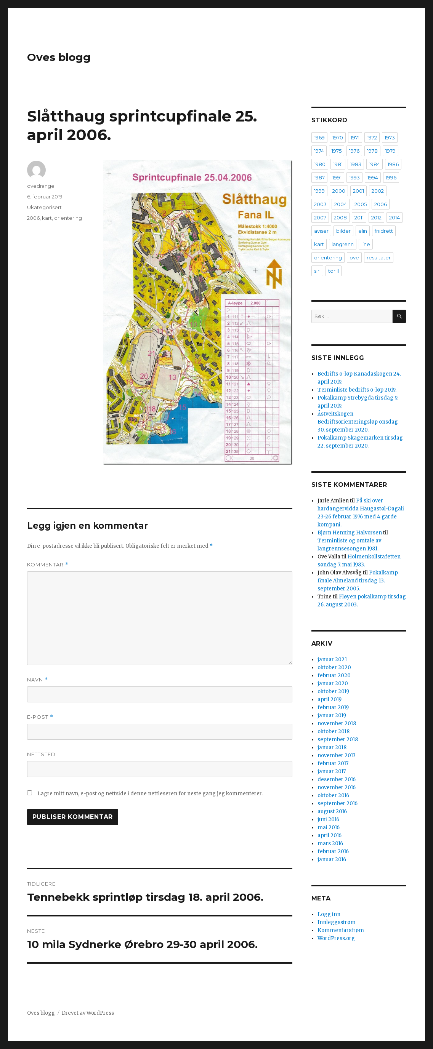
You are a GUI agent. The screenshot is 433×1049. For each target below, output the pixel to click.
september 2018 (338, 739)
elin (362, 231)
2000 (338, 191)
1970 (337, 137)
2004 (340, 204)
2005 (360, 204)
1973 (390, 137)
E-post (40, 717)
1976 (354, 151)
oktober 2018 (334, 731)
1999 (319, 191)
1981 (338, 164)
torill (333, 271)
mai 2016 (329, 827)
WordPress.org (336, 938)
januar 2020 (333, 683)
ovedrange (41, 186)
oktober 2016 (333, 795)
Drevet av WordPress (88, 1013)
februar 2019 (333, 707)
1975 (337, 151)
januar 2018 (332, 747)
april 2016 (330, 835)
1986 (393, 164)
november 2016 (337, 787)
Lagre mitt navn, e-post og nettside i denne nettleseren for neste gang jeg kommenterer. (150, 793)
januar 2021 (332, 659)
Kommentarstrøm (341, 930)
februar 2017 (333, 763)
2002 (378, 191)
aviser (321, 231)
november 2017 (336, 755)
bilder (343, 231)
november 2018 (337, 723)
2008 (340, 217)
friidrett (384, 231)
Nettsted (41, 754)
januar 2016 (332, 859)
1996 (391, 177)
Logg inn (329, 914)
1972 (372, 137)
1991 (337, 177)
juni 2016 (328, 819)
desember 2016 (337, 779)
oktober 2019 (333, 691)
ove (354, 257)
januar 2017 (332, 771)
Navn (37, 679)
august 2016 (332, 811)
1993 (354, 177)
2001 (358, 191)
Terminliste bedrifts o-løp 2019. (357, 390)
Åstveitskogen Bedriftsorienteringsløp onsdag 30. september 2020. (358, 422)
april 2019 (330, 699)
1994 (372, 177)
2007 (320, 217)
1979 (390, 151)
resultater (379, 257)
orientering (68, 218)
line (365, 244)
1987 (319, 177)
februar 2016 (333, 851)
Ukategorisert (44, 207)
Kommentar (48, 564)
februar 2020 (334, 675)
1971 (355, 137)
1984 (374, 164)
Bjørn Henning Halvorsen (350, 532)
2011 (359, 217)
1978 (372, 151)
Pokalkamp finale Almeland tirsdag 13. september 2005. (358, 580)
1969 (319, 137)
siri (317, 271)
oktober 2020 (334, 667)
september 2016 (338, 803)
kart (47, 218)
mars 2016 (330, 843)
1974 (319, 151)
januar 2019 (332, 715)
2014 (394, 217)
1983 (355, 164)
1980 (320, 164)
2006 (33, 218)
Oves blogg (59, 57)
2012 (376, 217)
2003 (320, 204)
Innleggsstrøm (337, 922)
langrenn (343, 244)
